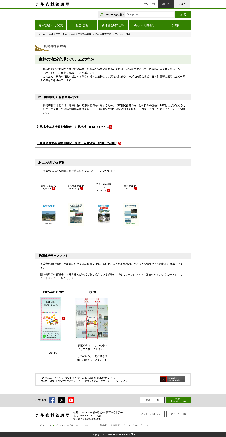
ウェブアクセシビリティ (135, 425)
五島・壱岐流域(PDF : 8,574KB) (103, 187)
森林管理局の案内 (58, 34)
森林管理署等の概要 (81, 34)
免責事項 (115, 425)
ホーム (41, 34)
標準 (165, 4)
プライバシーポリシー (66, 425)
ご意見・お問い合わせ (152, 414)
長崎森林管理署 (103, 34)
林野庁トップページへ (178, 400)
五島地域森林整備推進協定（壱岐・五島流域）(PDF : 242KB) (77, 143)
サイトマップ (44, 425)
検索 (183, 14)
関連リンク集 (152, 400)
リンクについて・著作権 (94, 425)
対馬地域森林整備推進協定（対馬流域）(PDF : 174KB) (73, 127)
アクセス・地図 (178, 414)
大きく (182, 4)
